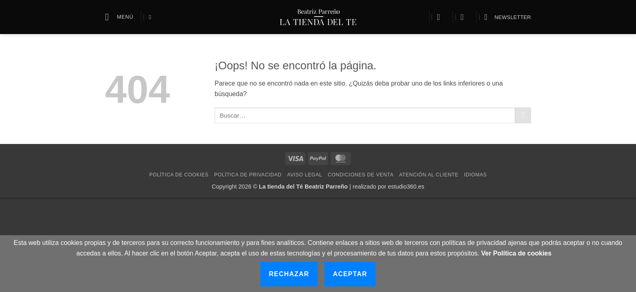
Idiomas (475, 175)
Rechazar (289, 274)
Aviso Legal (304, 175)
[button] (119, 17)
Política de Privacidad (247, 175)
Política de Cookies (178, 175)
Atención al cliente (428, 175)
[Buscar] (152, 17)
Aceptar (350, 274)
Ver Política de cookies (516, 253)
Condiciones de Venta (360, 175)
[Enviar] (523, 115)
